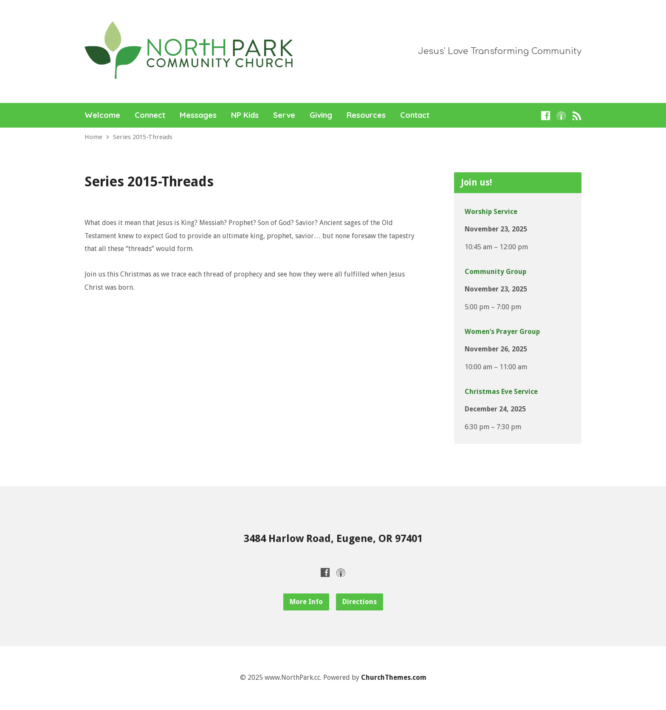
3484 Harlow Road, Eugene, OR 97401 (333, 539)
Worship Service (491, 212)
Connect (150, 115)
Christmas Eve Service (501, 392)
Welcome (102, 115)
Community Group (495, 272)
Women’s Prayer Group (502, 332)
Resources (366, 115)
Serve (284, 115)
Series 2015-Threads (142, 137)
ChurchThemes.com (393, 677)
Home (93, 137)
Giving (321, 115)
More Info (306, 602)
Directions (359, 602)
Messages (198, 115)
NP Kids (245, 115)
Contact (414, 115)
